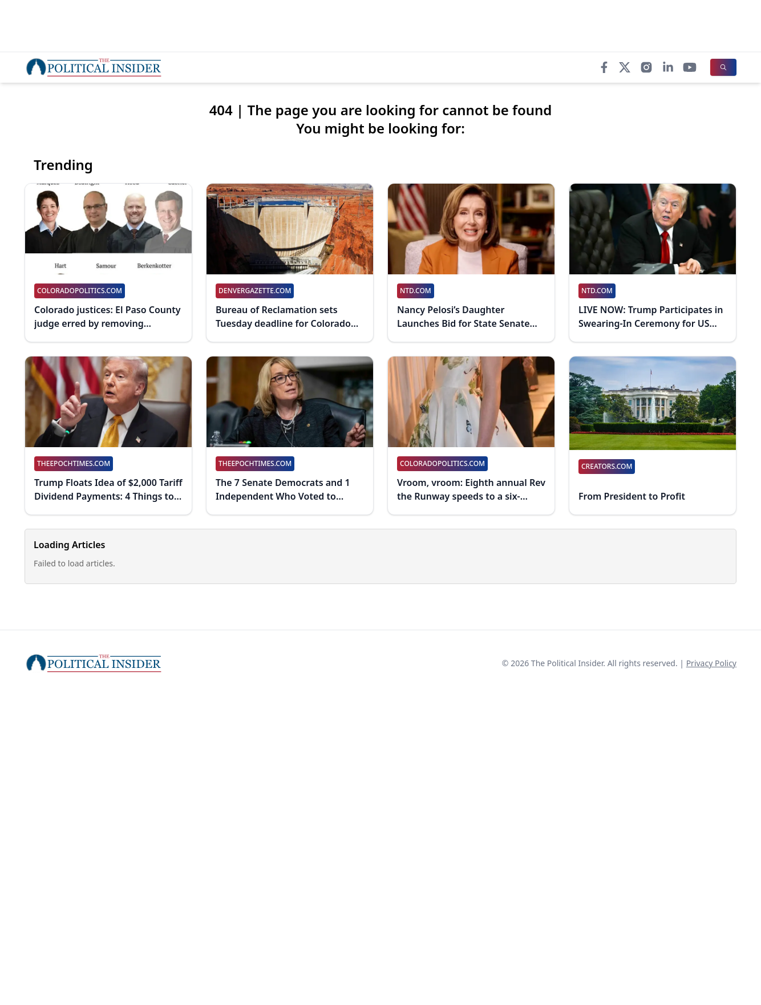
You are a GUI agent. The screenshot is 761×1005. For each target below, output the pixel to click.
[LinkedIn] (668, 67)
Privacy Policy (711, 663)
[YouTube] (690, 67)
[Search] (723, 67)
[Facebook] (604, 67)
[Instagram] (646, 67)
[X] (624, 67)
